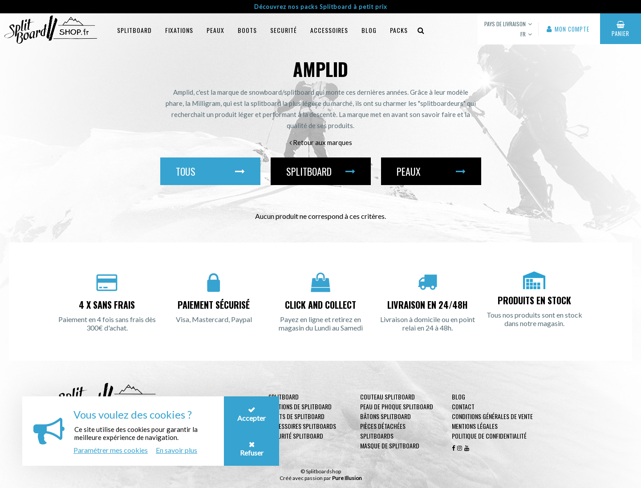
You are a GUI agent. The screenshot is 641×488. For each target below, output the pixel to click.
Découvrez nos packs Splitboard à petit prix (320, 6)
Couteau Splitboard (387, 396)
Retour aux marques (320, 142)
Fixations (179, 30)
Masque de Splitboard (389, 445)
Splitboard (134, 30)
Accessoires (329, 30)
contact (463, 406)
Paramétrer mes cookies (110, 450)
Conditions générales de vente (492, 416)
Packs (399, 30)
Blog (458, 396)
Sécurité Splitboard (295, 435)
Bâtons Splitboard (385, 416)
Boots (247, 30)
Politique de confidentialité (489, 435)
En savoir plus (176, 450)
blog (369, 30)
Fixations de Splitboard (300, 406)
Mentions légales (475, 426)
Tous (210, 171)
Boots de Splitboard (296, 416)
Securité (283, 30)
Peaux (215, 30)
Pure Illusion (347, 478)
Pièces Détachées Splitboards (383, 430)
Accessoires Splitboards (302, 426)
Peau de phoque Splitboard (396, 406)
